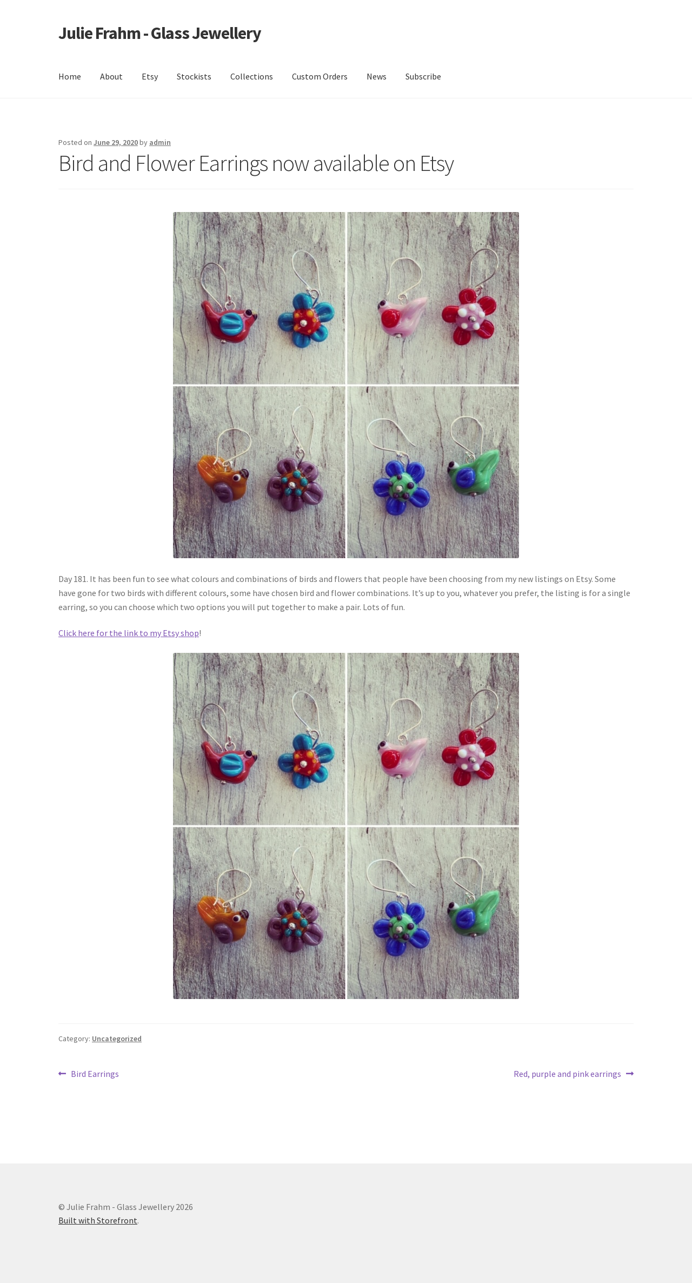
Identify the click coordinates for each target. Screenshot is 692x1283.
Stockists (194, 76)
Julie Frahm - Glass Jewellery (159, 33)
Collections (251, 76)
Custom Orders (320, 76)
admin (160, 142)
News (377, 76)
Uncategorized (117, 1038)
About (111, 76)
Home (69, 76)
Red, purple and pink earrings (567, 1074)
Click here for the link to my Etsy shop (128, 632)
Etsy (150, 76)
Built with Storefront (97, 1220)
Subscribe (423, 76)
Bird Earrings (94, 1074)
